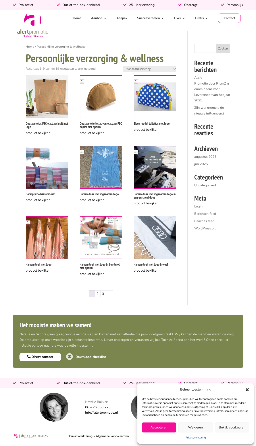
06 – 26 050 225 (97, 407)
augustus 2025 (205, 156)
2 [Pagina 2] (97, 294)
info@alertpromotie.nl (101, 412)
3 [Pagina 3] (103, 294)
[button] (247, 389)
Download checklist (86, 357)
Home (77, 18)
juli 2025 (201, 164)
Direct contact (40, 357)
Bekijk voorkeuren (232, 427)
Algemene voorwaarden (112, 436)
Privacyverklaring (195, 437)
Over (177, 18)
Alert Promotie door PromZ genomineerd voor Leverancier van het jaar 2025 (212, 89)
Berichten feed (205, 213)
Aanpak (121, 18)
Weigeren (195, 427)
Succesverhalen (148, 18)
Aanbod (96, 18)
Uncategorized (205, 185)
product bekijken (38, 133)
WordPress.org (205, 228)
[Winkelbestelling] (149, 69)
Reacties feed (204, 221)
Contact (229, 18)
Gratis (199, 18)
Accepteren (158, 427)
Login (198, 206)
